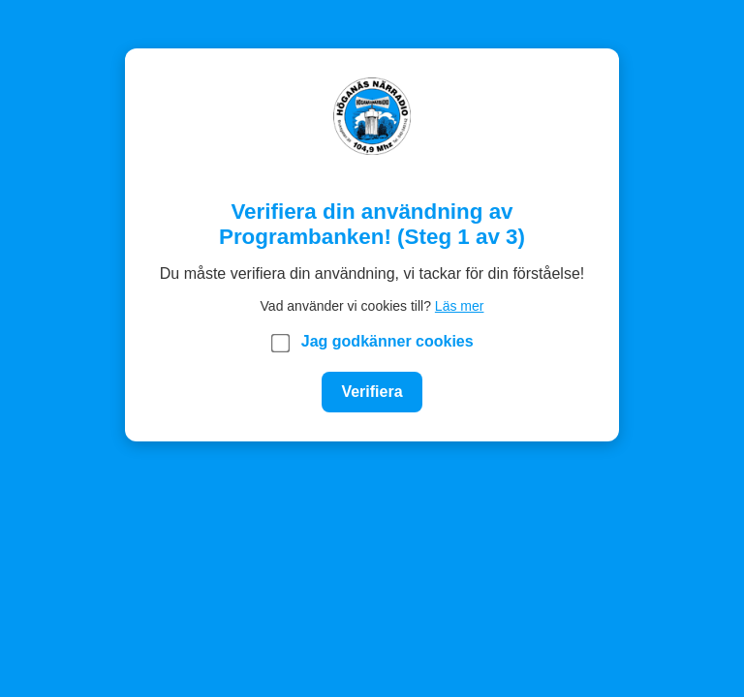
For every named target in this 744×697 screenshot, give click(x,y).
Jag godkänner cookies (372, 342)
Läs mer (459, 306)
